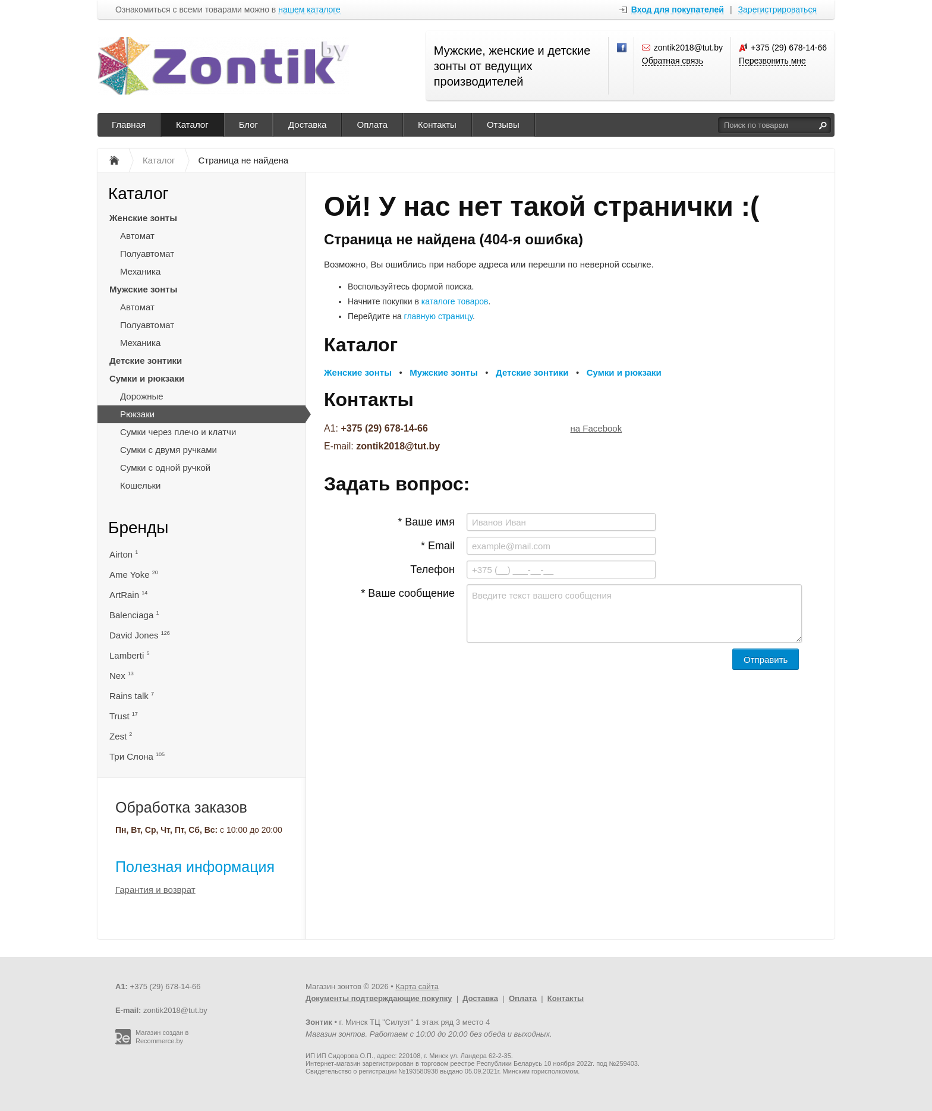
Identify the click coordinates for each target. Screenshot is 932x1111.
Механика (140, 271)
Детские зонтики (145, 360)
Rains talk (131, 696)
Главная (129, 124)
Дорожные (141, 396)
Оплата (372, 124)
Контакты (437, 124)
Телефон (432, 569)
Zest (120, 736)
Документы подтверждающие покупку (379, 998)
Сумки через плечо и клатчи (178, 432)
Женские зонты (143, 218)
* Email (438, 546)
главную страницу (438, 316)
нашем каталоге (309, 9)
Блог (248, 124)
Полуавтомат (147, 253)
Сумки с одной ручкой (165, 467)
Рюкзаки (137, 414)
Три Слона (137, 756)
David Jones (139, 635)
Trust (123, 716)
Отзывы (503, 124)
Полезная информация (195, 866)
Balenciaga (134, 615)
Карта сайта (416, 986)
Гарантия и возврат (155, 890)
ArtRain (128, 595)
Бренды (138, 527)
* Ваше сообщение (408, 593)
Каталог (192, 124)
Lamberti (129, 655)
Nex (121, 676)
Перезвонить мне (772, 60)
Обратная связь (672, 60)
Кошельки (140, 485)
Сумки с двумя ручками (168, 450)
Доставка (307, 124)
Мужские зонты (143, 289)
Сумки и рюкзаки (146, 378)
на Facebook (596, 428)
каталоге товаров (455, 301)
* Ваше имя (426, 522)
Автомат (137, 236)
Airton (123, 554)
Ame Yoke (133, 574)
